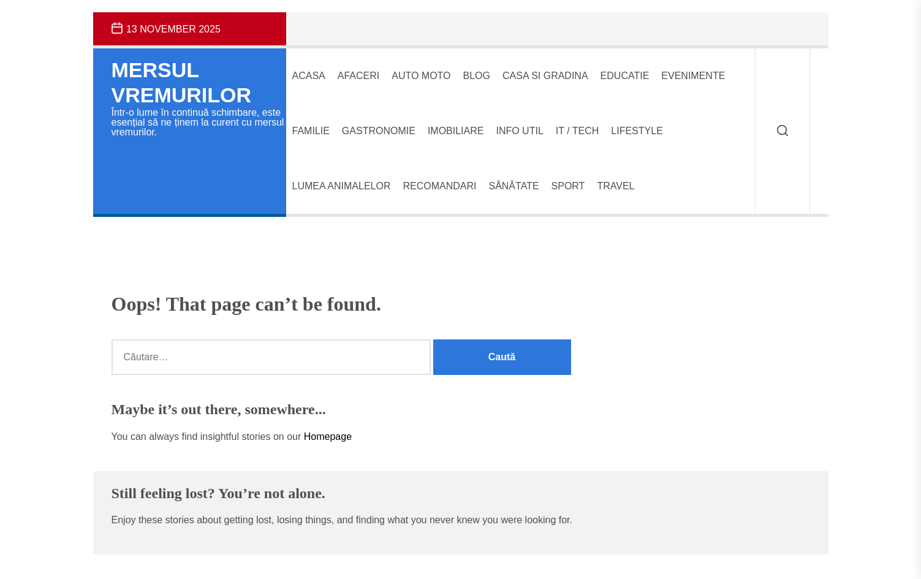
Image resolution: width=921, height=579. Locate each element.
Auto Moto (421, 75)
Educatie (625, 75)
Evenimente (693, 75)
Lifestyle (636, 131)
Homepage (328, 436)
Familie (311, 131)
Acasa (308, 75)
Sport (568, 186)
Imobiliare (456, 131)
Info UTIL (519, 131)
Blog (476, 75)
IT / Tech (577, 131)
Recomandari (439, 186)
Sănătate (513, 186)
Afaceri (358, 75)
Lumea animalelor (341, 186)
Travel (615, 186)
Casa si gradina (545, 75)
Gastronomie (378, 131)
